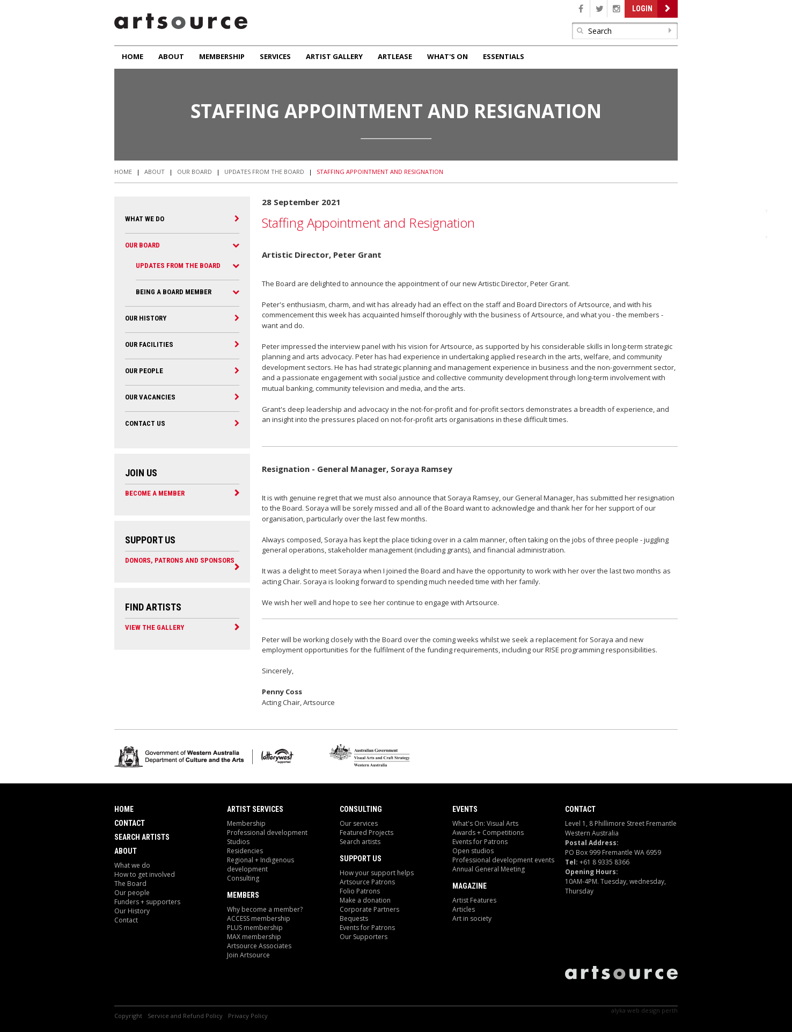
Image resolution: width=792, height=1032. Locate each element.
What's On (447, 56)
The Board (130, 883)
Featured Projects (366, 832)
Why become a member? (265, 909)
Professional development (267, 832)
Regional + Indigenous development (260, 864)
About (171, 56)
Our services (359, 823)
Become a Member (155, 493)
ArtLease (395, 56)
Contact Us (145, 423)
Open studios (473, 850)
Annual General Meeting (488, 869)
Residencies (245, 850)
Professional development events (503, 859)
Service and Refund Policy (185, 1016)
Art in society (472, 918)
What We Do (144, 219)
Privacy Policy (248, 1016)
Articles (463, 909)
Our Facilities (149, 344)
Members (243, 895)
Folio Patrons (360, 891)
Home (132, 56)
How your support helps (377, 872)
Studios (238, 841)
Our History (145, 318)
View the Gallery (154, 627)
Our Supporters (363, 936)
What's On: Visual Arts (485, 823)
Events (465, 809)
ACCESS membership (258, 918)
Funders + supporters (147, 901)
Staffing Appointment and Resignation (380, 172)
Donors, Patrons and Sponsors (179, 560)
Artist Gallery (334, 56)
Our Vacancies (150, 397)
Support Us (361, 858)
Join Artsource (248, 955)
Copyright (128, 1016)
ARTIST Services (255, 809)
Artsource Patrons (367, 881)
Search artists (360, 841)
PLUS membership (255, 927)
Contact (129, 823)
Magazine (469, 886)
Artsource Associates (259, 945)
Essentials (503, 56)
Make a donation (365, 900)
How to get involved (144, 874)
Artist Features (474, 900)
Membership (222, 56)
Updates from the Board (264, 172)
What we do (132, 865)
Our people (144, 371)
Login (642, 8)
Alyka (618, 1010)
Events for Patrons (367, 927)
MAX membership (254, 936)
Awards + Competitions (488, 832)
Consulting (243, 878)
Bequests (354, 918)
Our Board (194, 172)
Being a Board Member (173, 292)
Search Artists (142, 837)
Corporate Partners (369, 909)
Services (275, 56)
